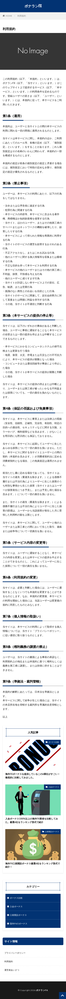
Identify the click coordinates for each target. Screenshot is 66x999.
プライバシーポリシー (15, 953)
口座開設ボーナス (52, 831)
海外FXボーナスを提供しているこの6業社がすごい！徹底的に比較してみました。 (32, 776)
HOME (9, 16)
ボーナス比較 (53, 742)
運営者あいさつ (11, 970)
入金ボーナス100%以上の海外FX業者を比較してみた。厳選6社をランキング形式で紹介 (31, 820)
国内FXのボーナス (18, 923)
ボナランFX (33, 6)
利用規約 (21, 15)
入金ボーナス (53, 787)
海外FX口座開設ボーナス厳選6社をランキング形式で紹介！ (32, 865)
